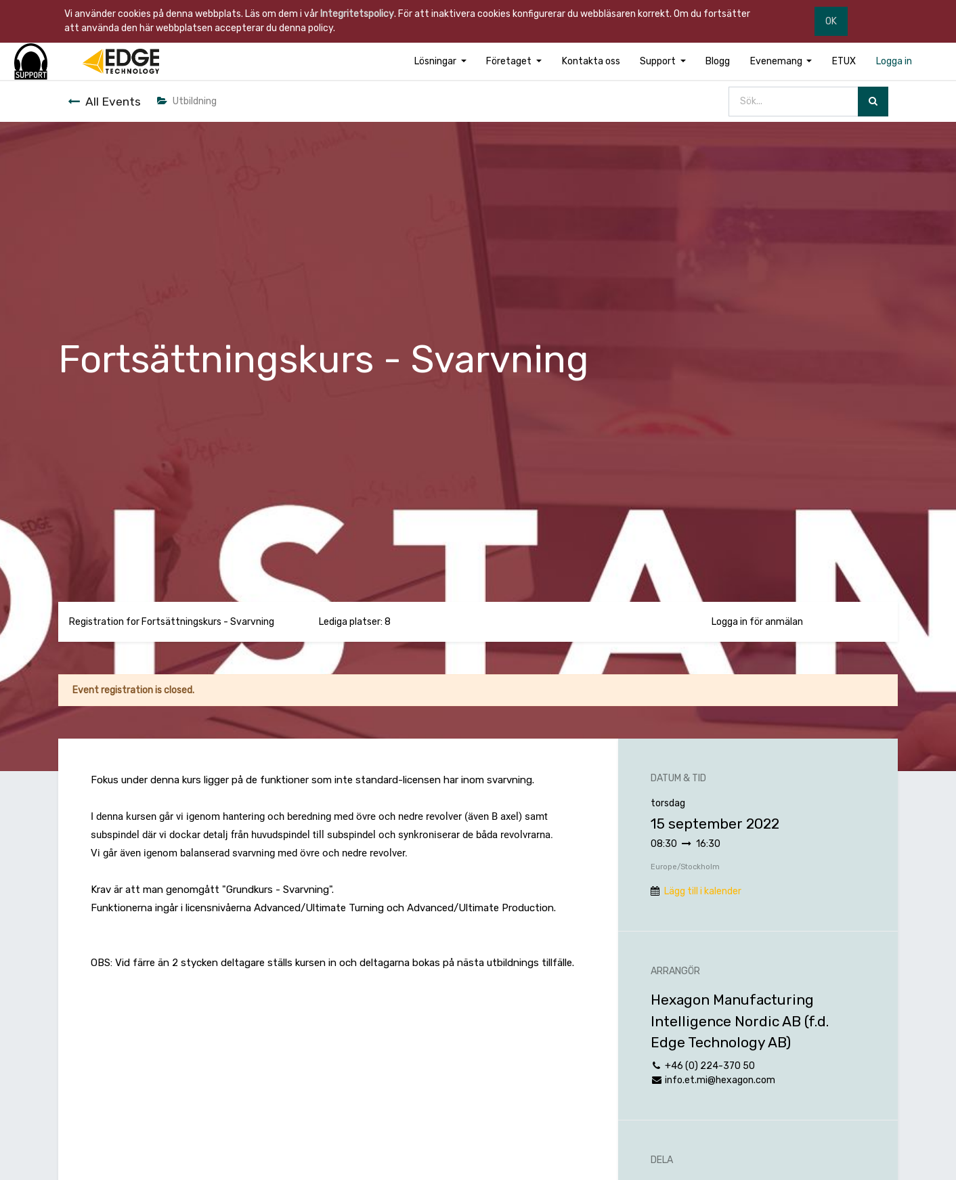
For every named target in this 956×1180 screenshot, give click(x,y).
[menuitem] (591, 61)
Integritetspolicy (357, 14)
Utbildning (187, 101)
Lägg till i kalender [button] (702, 891)
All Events (104, 101)
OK (831, 21)
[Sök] (873, 102)
